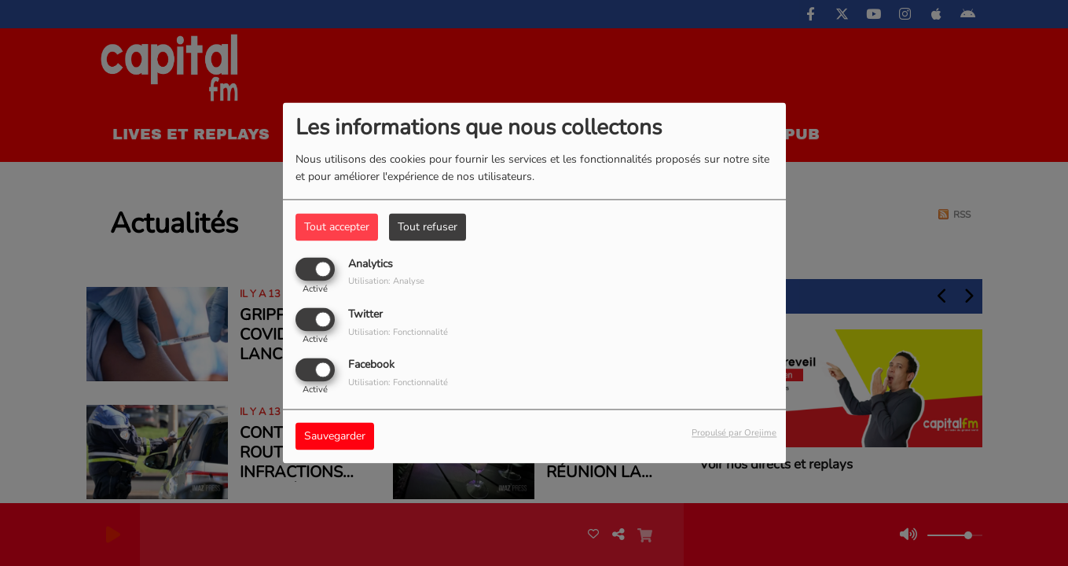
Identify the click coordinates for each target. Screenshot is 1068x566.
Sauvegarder (334, 436)
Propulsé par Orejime (734, 433)
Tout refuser (427, 226)
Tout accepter (336, 226)
